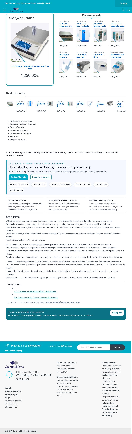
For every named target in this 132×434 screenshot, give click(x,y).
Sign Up (117, 347)
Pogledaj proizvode (41, 177)
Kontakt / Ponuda (18, 177)
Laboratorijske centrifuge (20, 133)
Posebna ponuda (91, 15)
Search (123, 9)
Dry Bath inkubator (117, 52)
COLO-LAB (12, 431)
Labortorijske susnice (19, 130)
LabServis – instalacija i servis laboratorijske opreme (36, 298)
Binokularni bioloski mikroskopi (23, 124)
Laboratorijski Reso (64, 22)
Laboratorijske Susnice (116, 22)
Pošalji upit (117, 313)
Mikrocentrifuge (82, 52)
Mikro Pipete (63, 52)
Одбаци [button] (123, 3)
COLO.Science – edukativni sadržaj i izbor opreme (35, 291)
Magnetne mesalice (18, 139)
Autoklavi (14, 136)
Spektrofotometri (17, 127)
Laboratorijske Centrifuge (99, 53)
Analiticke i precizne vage (21, 121)
